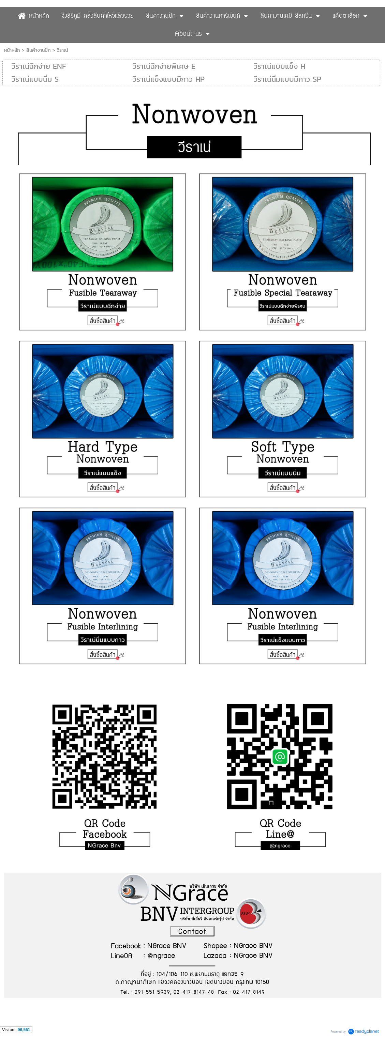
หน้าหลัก (12, 50)
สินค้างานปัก (38, 50)
